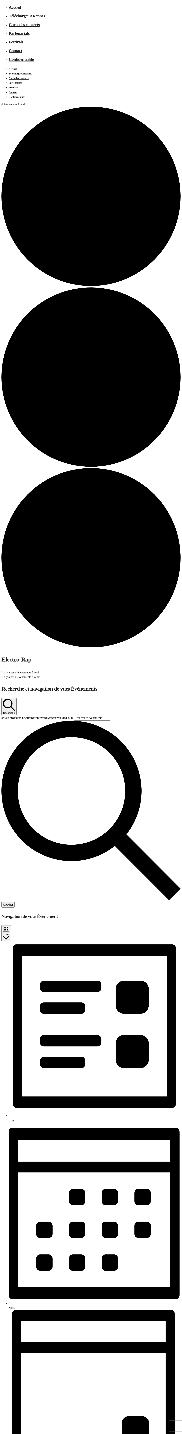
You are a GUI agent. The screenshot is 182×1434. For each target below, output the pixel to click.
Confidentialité (21, 59)
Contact (15, 50)
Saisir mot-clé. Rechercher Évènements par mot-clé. (37, 718)
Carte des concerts (24, 24)
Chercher (8, 904)
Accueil (15, 7)
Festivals (16, 42)
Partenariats (19, 33)
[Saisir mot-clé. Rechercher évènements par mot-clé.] (92, 718)
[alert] (91, 672)
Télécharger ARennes (27, 16)
